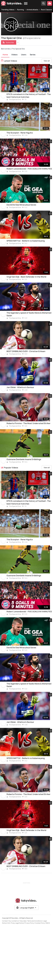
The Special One (14, 101)
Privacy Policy (29, 960)
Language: (26, 944)
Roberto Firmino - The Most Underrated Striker (28, 440)
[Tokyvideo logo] (11, 3)
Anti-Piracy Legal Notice (15, 960)
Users (23, 54)
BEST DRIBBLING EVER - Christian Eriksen (26, 364)
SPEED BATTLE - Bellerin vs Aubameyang (26, 249)
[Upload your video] (49, 3)
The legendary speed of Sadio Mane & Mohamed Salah (29, 326)
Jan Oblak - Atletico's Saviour (20, 402)
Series (32, 54)
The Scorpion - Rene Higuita (20, 136)
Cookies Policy (40, 960)
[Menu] (26, 3)
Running (20, 9)
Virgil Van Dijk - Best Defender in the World (26, 287)
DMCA (48, 960)
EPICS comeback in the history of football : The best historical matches (29, 97)
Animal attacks (32, 9)
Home (5, 54)
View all (47, 61)
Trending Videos (7, 9)
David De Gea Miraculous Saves (21, 211)
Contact (5, 958)
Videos (14, 54)
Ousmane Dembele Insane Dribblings (24, 478)
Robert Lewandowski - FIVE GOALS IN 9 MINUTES (29, 173)
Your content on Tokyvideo (17, 958)
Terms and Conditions (34, 958)
